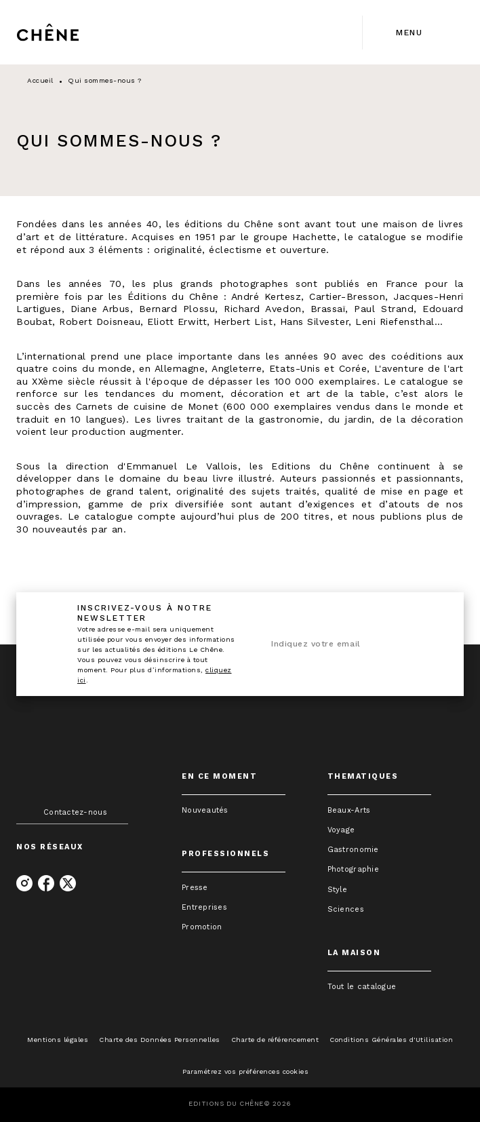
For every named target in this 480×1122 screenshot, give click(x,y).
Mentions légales (57, 1039)
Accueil (40, 80)
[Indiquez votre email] (335, 644)
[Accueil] (73, 32)
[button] (233, 810)
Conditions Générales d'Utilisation (391, 1039)
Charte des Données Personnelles (159, 1039)
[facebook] (46, 883)
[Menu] (413, 33)
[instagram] (24, 883)
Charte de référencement (275, 1039)
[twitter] (68, 883)
